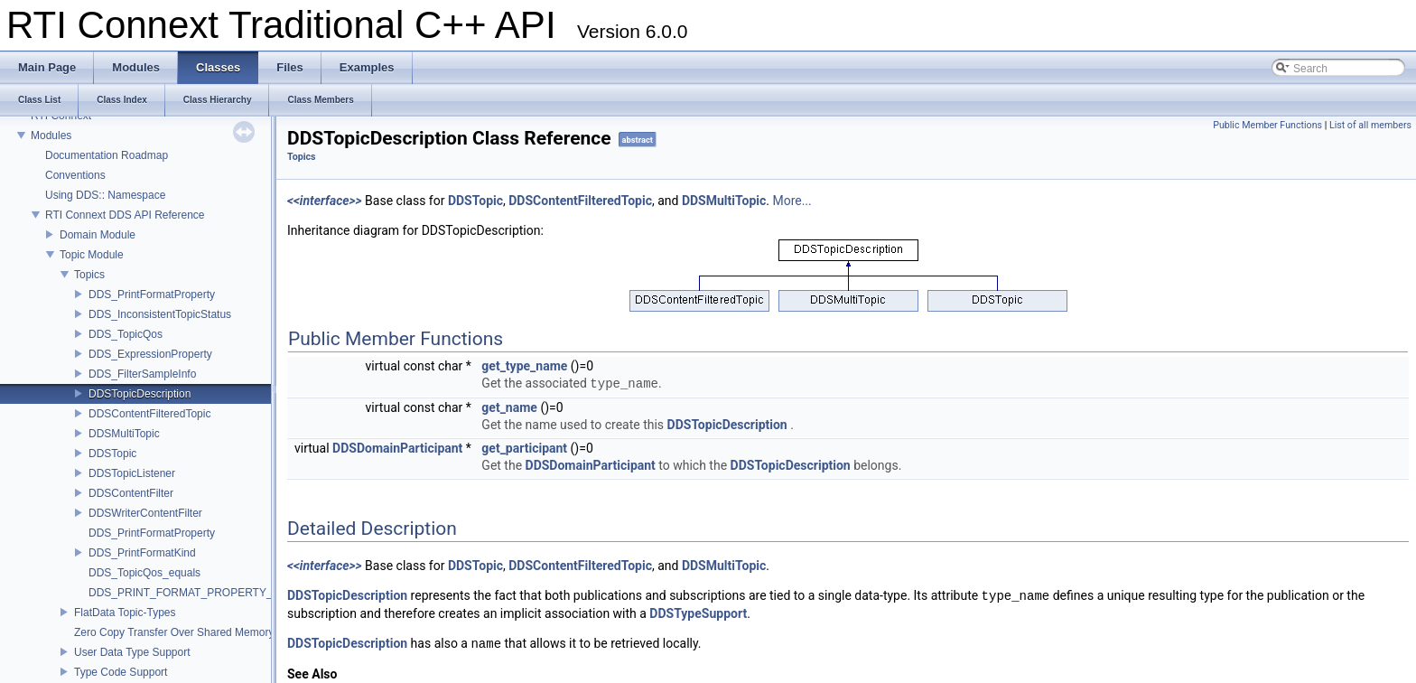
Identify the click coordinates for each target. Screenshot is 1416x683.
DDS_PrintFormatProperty (151, 294)
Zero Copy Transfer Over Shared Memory (174, 632)
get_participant (524, 448)
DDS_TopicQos (125, 334)
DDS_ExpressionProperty (150, 354)
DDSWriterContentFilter (145, 513)
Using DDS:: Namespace (105, 195)
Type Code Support (120, 672)
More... (791, 200)
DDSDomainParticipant (397, 448)
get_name (509, 407)
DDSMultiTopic (124, 433)
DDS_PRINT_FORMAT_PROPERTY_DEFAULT (204, 592)
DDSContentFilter (130, 493)
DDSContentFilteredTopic (149, 413)
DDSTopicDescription (139, 394)
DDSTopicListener (131, 473)
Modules (51, 135)
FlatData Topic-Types (125, 612)
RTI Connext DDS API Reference (125, 215)
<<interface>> (324, 200)
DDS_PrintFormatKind (142, 553)
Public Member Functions (1267, 125)
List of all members (1370, 125)
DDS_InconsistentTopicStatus (159, 314)
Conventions (75, 175)
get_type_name (524, 366)
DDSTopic (112, 453)
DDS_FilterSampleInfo (142, 374)
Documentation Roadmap (106, 155)
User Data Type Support (132, 652)
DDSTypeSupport (698, 613)
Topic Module (92, 254)
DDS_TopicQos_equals (144, 572)
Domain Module (97, 235)
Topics (89, 274)
